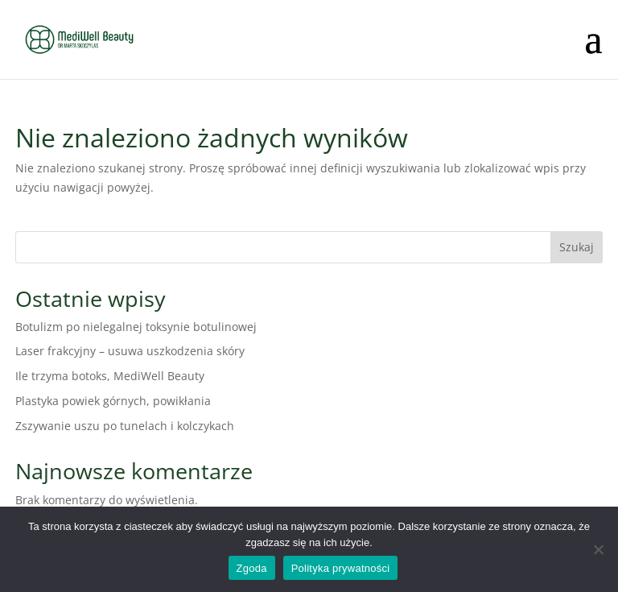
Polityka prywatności (340, 568)
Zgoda (252, 568)
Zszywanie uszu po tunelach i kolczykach (124, 425)
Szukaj (576, 247)
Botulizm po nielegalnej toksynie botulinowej (136, 326)
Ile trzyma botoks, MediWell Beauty (109, 375)
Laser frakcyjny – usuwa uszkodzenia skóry (130, 350)
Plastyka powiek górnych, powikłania (113, 400)
